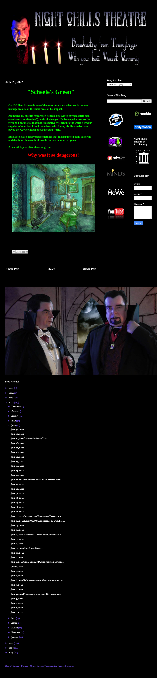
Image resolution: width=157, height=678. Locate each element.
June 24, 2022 (17, 461)
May (13, 618)
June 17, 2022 (17, 502)
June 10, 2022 (17, 552)
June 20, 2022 (17, 488)
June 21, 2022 (17, 484)
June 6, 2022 (17, 575)
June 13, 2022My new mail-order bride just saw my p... (36, 534)
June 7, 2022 (17, 571)
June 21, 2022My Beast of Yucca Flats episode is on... (36, 479)
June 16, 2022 (17, 507)
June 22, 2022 (17, 475)
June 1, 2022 (17, 612)
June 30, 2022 (17, 429)
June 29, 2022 (17, 434)
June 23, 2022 (17, 470)
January (15, 637)
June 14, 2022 (17, 525)
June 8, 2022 (17, 566)
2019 (11, 652)
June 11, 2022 (17, 543)
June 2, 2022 (17, 607)
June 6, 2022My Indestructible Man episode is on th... (37, 580)
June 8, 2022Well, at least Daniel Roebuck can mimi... (37, 561)
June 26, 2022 (17, 452)
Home (51, 269)
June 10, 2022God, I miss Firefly (27, 548)
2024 (11, 393)
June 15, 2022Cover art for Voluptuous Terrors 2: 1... (36, 516)
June (13, 425)
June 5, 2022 (17, 584)
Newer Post (12, 269)
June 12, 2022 (17, 539)
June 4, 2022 (17, 598)
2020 (11, 647)
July (13, 420)
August (15, 415)
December (16, 406)
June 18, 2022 (17, 497)
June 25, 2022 (17, 456)
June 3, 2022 (17, 603)
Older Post (89, 269)
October (15, 411)
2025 (11, 388)
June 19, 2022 (17, 493)
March (14, 627)
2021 (11, 643)
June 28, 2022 (17, 443)
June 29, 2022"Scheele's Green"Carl (29, 438)
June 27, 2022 (17, 447)
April (14, 622)
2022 (11, 402)
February (16, 632)
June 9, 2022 (17, 557)
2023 (11, 397)
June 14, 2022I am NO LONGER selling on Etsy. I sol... (38, 520)
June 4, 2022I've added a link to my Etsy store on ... (36, 594)
